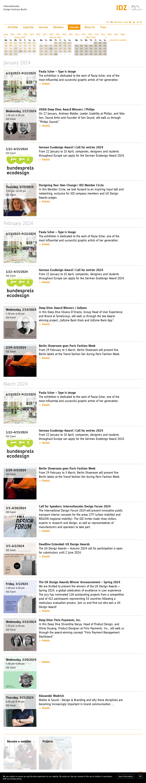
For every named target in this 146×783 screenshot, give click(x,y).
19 (25, 48)
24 (15, 51)
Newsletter (118, 22)
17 (15, 48)
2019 (58, 34)
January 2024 (20, 37)
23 (11, 51)
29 (6, 54)
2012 (96, 34)
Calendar (74, 27)
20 (29, 48)
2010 (109, 34)
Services (43, 27)
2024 (25, 34)
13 (29, 46)
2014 (90, 34)
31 (15, 54)
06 (29, 43)
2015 (84, 34)
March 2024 (91, 37)
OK (140, 776)
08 (6, 46)
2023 (32, 34)
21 (34, 48)
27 (29, 51)
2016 (77, 34)
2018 (64, 34)
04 (20, 43)
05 (25, 43)
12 (25, 46)
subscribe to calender (118, 40)
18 (20, 48)
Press (103, 27)
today (6, 34)
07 (34, 43)
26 (25, 51)
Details (46, 83)
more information (126, 776)
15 (6, 48)
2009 (116, 34)
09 (11, 46)
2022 (38, 34)
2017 (71, 34)
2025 (19, 34)
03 (15, 43)
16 (11, 48)
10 (15, 46)
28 (34, 51)
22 (6, 51)
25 (20, 51)
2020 (51, 34)
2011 (103, 34)
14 (34, 46)
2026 (12, 34)
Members (58, 27)
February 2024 (55, 37)
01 (6, 43)
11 (20, 46)
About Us (89, 27)
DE (107, 22)
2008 (122, 34)
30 (11, 54)
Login (125, 22)
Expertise (28, 27)
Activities (13, 27)
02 (11, 43)
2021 (45, 34)
